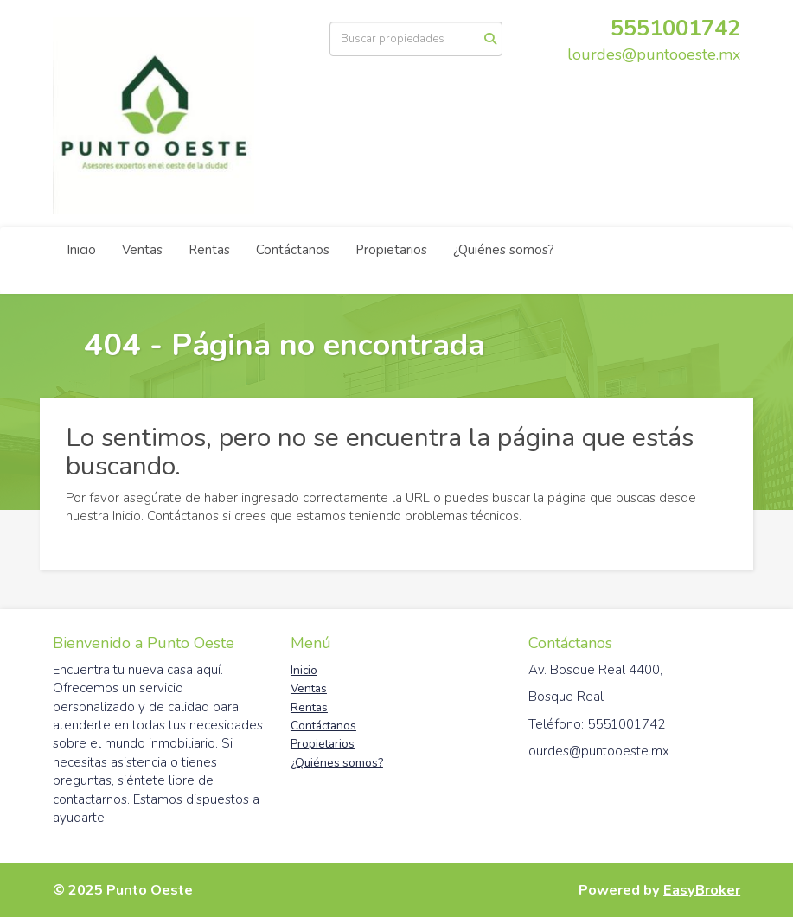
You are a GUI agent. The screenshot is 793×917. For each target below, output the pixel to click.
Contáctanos (292, 249)
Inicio (81, 249)
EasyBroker (701, 890)
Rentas (209, 249)
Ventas (142, 249)
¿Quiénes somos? (503, 249)
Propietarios (391, 249)
